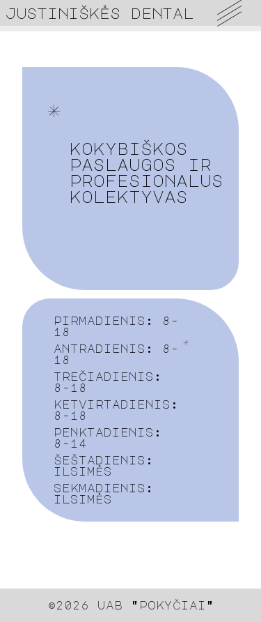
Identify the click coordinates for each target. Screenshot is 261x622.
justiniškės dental (99, 13)
